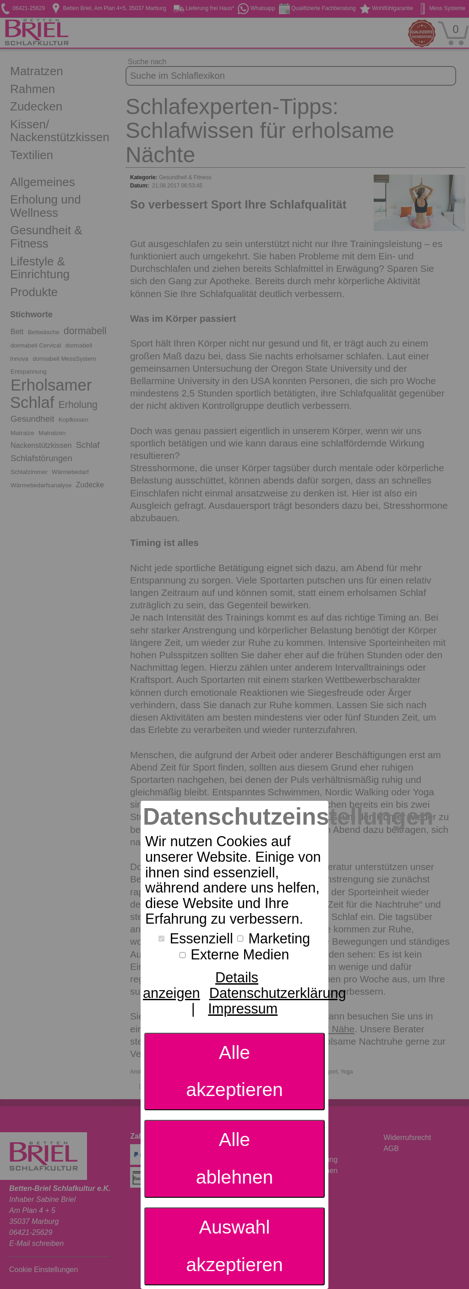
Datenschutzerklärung (277, 993)
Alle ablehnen (234, 1158)
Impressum (243, 1009)
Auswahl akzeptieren (234, 1246)
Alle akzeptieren (234, 1071)
